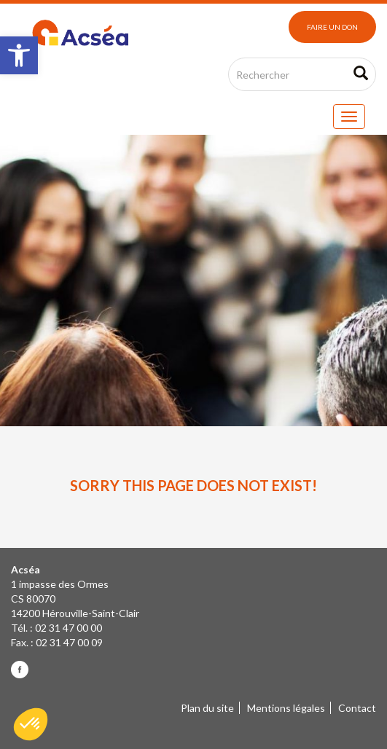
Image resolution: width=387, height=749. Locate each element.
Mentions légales (286, 708)
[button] (19, 55)
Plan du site (207, 708)
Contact (357, 708)
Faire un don (332, 27)
